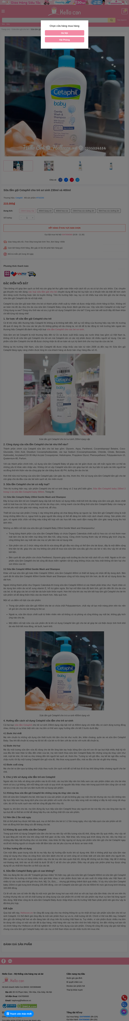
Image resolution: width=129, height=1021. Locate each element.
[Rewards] (19, 1013)
